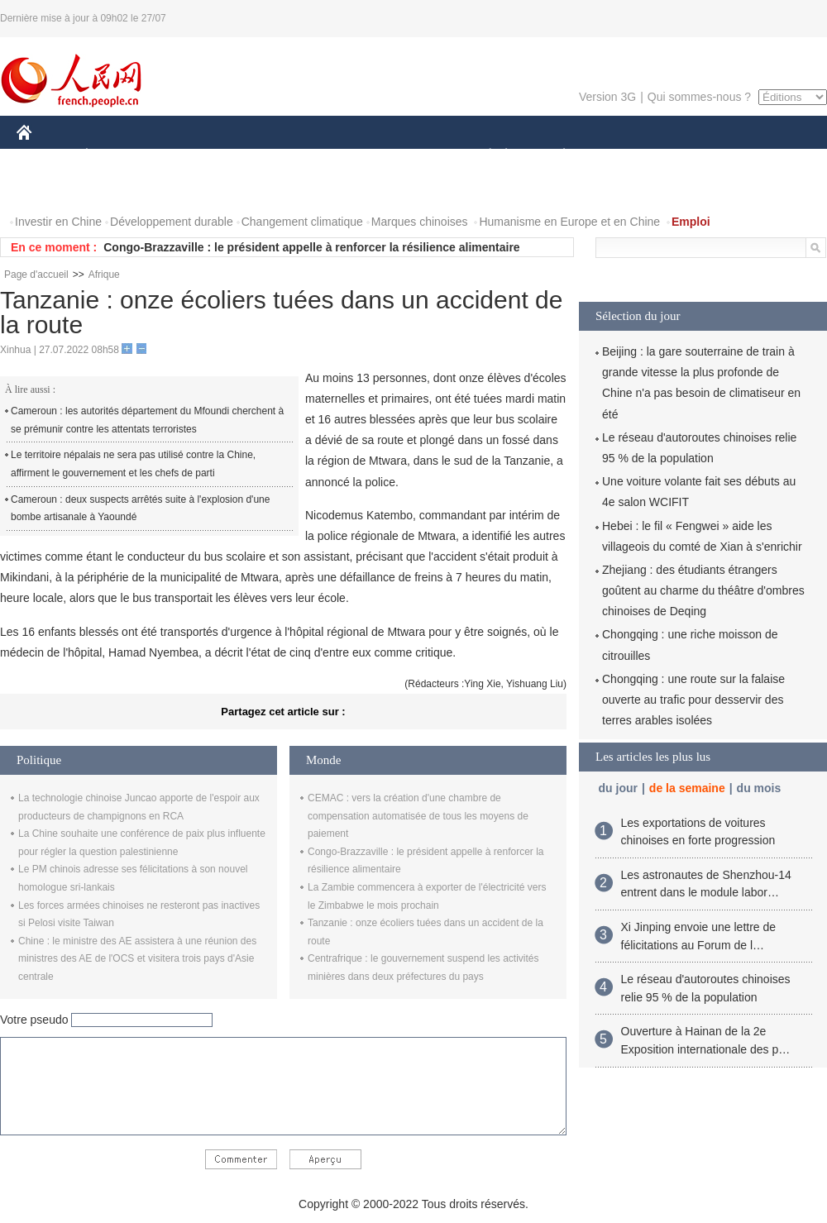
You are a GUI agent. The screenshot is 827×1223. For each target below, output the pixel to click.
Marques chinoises (419, 221)
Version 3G (607, 96)
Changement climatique (302, 221)
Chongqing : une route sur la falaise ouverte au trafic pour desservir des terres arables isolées (693, 699)
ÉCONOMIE (116, 156)
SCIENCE (334, 156)
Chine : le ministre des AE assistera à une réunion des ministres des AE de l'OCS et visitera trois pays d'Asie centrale (137, 958)
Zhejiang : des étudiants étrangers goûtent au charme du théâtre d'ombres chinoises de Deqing (703, 590)
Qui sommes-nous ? (699, 96)
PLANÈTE (555, 156)
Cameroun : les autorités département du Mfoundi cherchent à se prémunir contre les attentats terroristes (147, 420)
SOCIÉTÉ (482, 156)
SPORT (621, 156)
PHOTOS (50, 189)
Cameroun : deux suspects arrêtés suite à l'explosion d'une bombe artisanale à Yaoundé (140, 508)
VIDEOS (117, 189)
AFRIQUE (261, 156)
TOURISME (692, 156)
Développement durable (171, 221)
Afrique (104, 274)
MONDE (192, 156)
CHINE (45, 156)
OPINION (770, 156)
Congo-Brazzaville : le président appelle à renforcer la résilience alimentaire (311, 247)
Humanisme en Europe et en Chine (569, 221)
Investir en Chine (58, 221)
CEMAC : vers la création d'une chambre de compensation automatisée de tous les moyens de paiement (418, 815)
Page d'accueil (36, 274)
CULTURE (408, 156)
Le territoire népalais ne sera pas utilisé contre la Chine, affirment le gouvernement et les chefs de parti (133, 464)
